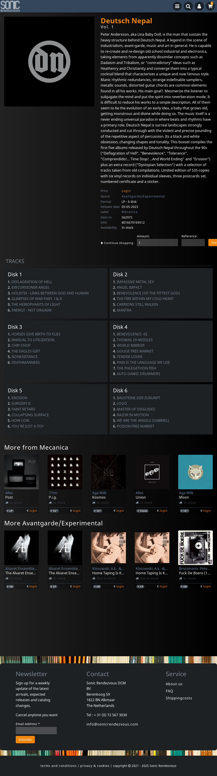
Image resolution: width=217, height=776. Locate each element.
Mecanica (130, 212)
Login (126, 191)
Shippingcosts (179, 698)
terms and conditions (59, 766)
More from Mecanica (36, 447)
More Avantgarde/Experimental (53, 523)
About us (174, 683)
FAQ (169, 691)
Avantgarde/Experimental (143, 196)
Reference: (189, 236)
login (33, 511)
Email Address (28, 724)
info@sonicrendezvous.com (112, 724)
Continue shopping (117, 243)
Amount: (143, 236)
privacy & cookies (94, 766)
